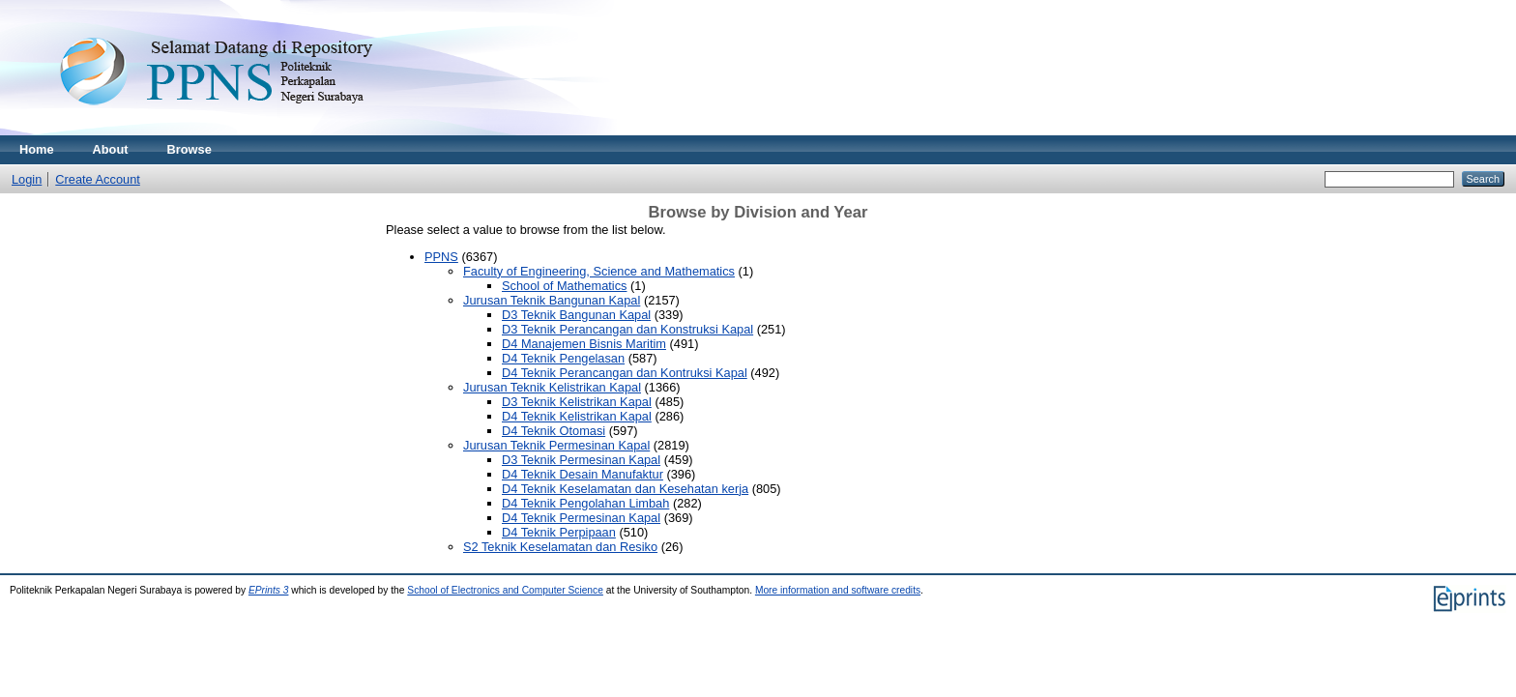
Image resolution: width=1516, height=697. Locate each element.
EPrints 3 (268, 590)
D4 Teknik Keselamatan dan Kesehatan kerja (625, 488)
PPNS (441, 256)
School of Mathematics (564, 285)
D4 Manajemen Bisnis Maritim (584, 343)
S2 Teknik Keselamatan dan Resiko (560, 546)
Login (27, 179)
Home (36, 149)
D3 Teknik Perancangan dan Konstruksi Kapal (627, 329)
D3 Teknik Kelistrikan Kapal (577, 401)
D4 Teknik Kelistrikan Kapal (577, 416)
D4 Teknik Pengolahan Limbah (585, 503)
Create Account (97, 179)
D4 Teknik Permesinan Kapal (581, 517)
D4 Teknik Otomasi (553, 430)
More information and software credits (837, 590)
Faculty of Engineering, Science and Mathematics (599, 271)
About (111, 149)
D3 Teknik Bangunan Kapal (576, 314)
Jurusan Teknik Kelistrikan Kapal (552, 387)
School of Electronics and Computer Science (505, 590)
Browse (189, 149)
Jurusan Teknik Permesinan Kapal (556, 445)
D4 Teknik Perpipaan (559, 532)
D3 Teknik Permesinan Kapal (581, 459)
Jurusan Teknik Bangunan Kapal (551, 300)
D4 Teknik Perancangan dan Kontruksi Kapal (624, 372)
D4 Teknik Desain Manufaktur (582, 474)
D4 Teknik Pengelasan (563, 358)
